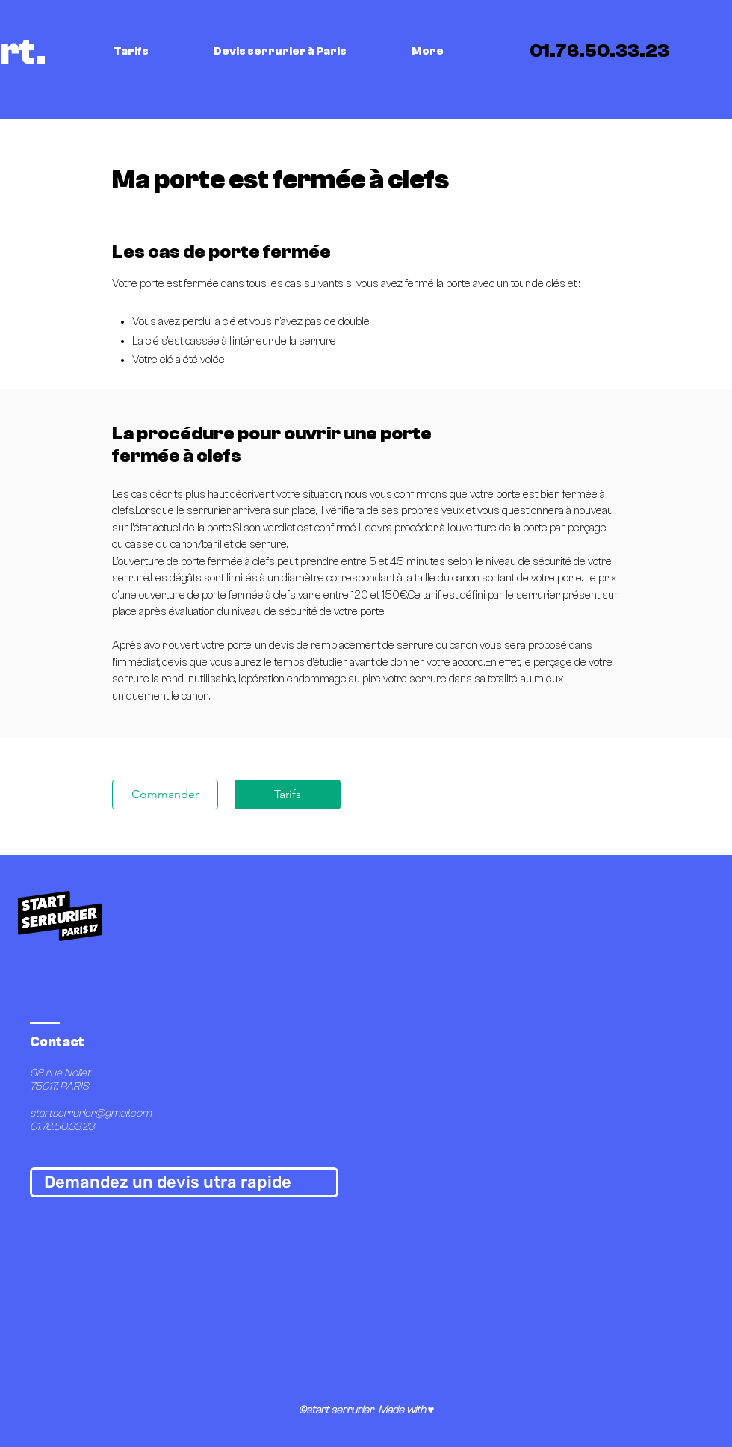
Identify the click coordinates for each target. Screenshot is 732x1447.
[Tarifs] (288, 794)
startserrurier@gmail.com (91, 1113)
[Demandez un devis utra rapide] (184, 1182)
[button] (152, 51)
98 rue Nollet (61, 1073)
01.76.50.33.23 (62, 1126)
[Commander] (165, 794)
